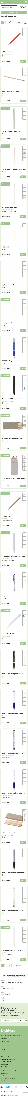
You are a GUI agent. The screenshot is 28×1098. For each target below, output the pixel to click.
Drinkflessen (4, 1073)
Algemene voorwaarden (8, 1059)
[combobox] (7, 7)
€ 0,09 (6, 330)
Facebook (11, 1095)
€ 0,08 (6, 254)
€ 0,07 (6, 217)
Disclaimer (4, 1067)
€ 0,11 (5, 448)
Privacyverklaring (6, 1062)
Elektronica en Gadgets (8, 1078)
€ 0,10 (6, 368)
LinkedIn (16, 1095)
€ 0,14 (6, 565)
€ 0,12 (5, 526)
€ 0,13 (5, 603)
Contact (3, 1049)
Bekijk (22, 61)
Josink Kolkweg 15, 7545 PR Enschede (11, 983)
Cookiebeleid (4, 1064)
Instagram (4, 1095)
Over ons (3, 1052)
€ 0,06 (6, 61)
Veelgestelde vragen (7, 1000)
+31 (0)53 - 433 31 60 (7, 988)
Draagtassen (4, 1081)
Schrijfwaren (4, 1076)
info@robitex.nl (5, 994)
